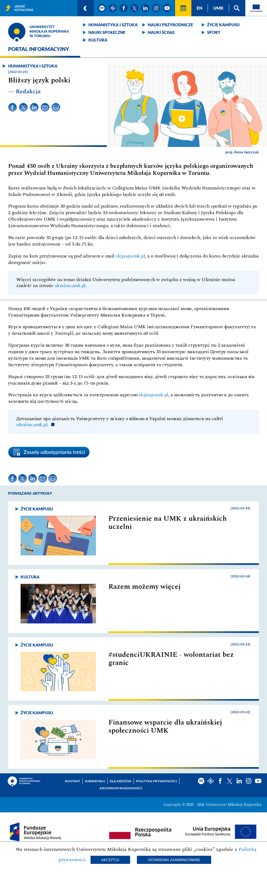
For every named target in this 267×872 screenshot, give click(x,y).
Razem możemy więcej (144, 587)
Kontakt (72, 781)
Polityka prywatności (156, 781)
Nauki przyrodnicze (170, 24)
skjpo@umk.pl (130, 256)
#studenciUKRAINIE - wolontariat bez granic (171, 659)
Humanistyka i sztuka (113, 24)
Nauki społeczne (106, 32)
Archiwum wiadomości (120, 788)
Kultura (97, 39)
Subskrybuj (95, 781)
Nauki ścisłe (161, 32)
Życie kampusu (223, 24)
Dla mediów (120, 781)
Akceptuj (110, 860)
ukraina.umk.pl (69, 285)
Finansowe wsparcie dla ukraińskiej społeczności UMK (165, 726)
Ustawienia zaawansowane (174, 860)
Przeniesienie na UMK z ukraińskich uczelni (167, 522)
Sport (213, 32)
